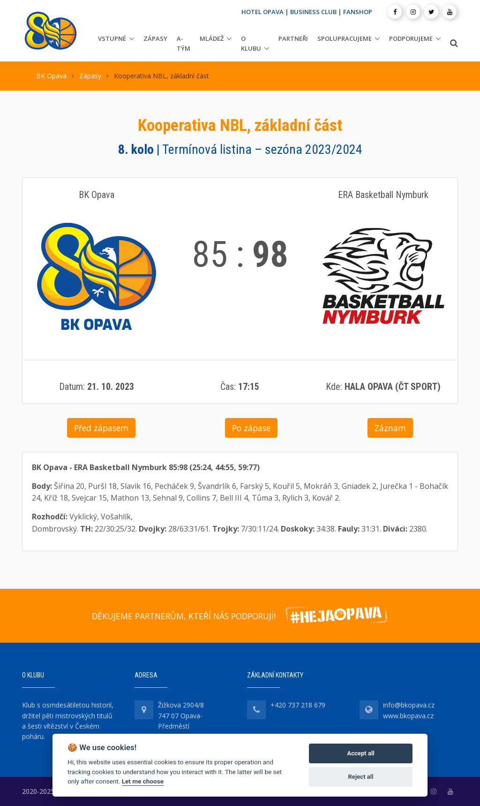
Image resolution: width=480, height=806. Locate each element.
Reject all (361, 776)
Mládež (212, 38)
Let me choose (143, 781)
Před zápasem (101, 427)
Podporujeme (411, 38)
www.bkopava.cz (408, 715)
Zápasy (155, 38)
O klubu (251, 43)
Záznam (390, 427)
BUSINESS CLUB (313, 12)
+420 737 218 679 (297, 704)
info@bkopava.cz (409, 704)
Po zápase (251, 427)
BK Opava (51, 75)
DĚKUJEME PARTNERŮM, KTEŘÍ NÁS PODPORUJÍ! (184, 616)
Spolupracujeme (344, 38)
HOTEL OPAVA (262, 12)
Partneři (293, 38)
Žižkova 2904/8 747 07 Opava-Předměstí (181, 715)
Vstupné (112, 38)
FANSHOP (357, 12)
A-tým (183, 43)
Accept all (360, 753)
